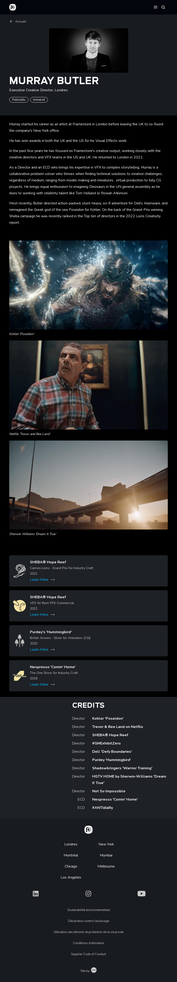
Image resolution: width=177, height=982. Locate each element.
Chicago (71, 866)
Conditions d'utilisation (88, 943)
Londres (70, 844)
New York (106, 844)
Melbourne (106, 866)
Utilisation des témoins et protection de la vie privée (89, 932)
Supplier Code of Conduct (88, 954)
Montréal (71, 855)
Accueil (17, 21)
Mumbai (106, 855)
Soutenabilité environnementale (88, 910)
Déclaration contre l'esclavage (88, 921)
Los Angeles (71, 877)
